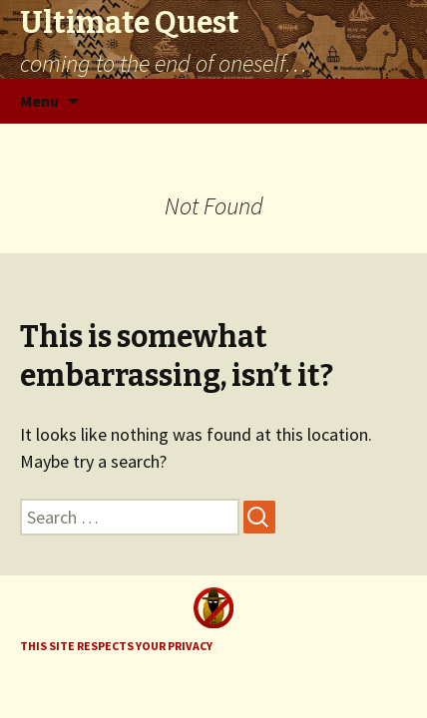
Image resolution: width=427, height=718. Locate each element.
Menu (39, 101)
